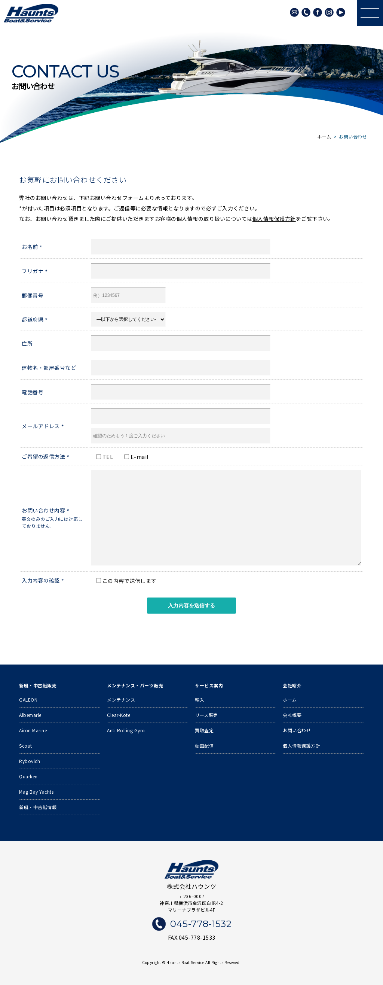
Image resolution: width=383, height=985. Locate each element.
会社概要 (292, 715)
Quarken (28, 776)
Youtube (341, 12)
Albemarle (30, 715)
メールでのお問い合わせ (294, 12)
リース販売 (206, 715)
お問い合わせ (297, 730)
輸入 (199, 699)
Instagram (329, 12)
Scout (25, 745)
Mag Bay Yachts (36, 791)
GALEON (28, 699)
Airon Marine (33, 730)
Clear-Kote (118, 715)
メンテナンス (121, 699)
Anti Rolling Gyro (126, 730)
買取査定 (204, 730)
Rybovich (29, 761)
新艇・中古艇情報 (37, 807)
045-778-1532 (306, 12)
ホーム (290, 699)
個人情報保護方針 (274, 218)
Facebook (317, 12)
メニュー (368, 6)
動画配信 (204, 745)
